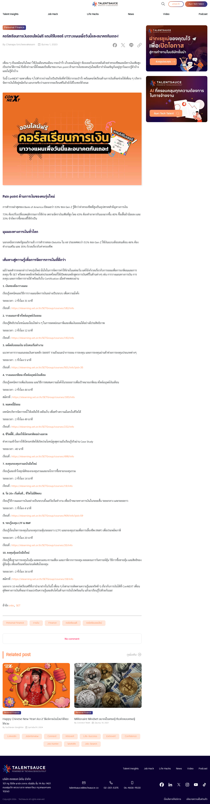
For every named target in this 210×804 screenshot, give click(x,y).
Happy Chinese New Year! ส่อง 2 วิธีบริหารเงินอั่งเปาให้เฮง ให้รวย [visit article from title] (35, 721)
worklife (72, 744)
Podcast (203, 14)
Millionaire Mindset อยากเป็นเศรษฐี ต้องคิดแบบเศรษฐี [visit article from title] (104, 719)
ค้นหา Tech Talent (196, 4)
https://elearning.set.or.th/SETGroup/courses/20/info (42, 545)
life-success (90, 736)
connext (52, 736)
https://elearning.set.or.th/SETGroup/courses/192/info (42, 337)
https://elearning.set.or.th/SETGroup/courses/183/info (43, 397)
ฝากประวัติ (176, 4)
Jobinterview (31, 736)
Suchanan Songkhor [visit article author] (14, 727)
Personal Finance (15, 623)
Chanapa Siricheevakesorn (20, 44)
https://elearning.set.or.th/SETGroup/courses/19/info (42, 486)
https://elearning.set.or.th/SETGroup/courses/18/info (42, 579)
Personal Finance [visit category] (14, 27)
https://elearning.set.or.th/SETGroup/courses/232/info (42, 426)
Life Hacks (93, 14)
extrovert (111, 736)
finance (52, 623)
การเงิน (36, 623)
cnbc (11, 605)
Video (166, 14)
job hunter (52, 744)
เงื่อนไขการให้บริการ (172, 799)
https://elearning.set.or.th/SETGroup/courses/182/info (42, 308)
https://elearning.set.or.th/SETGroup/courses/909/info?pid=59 (47, 515)
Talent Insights (10, 14)
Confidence (131, 736)
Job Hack (53, 14)
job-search (91, 744)
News (131, 14)
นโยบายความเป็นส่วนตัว (196, 799)
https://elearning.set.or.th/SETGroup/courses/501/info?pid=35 (47, 367)
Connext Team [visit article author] (83, 723)
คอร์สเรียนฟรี (71, 623)
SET (18, 605)
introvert (70, 736)
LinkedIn (11, 736)
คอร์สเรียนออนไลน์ (94, 623)
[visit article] (36, 685)
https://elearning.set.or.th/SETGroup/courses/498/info (42, 456)
